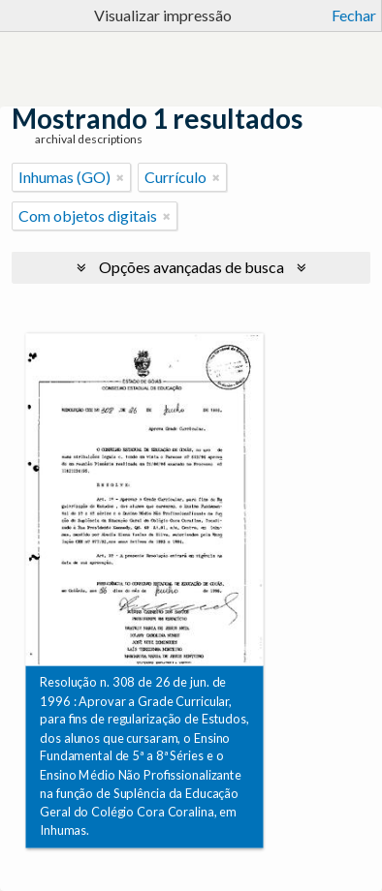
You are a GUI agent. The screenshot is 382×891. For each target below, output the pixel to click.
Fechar (354, 15)
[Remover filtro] (120, 177)
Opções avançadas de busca (191, 267)
